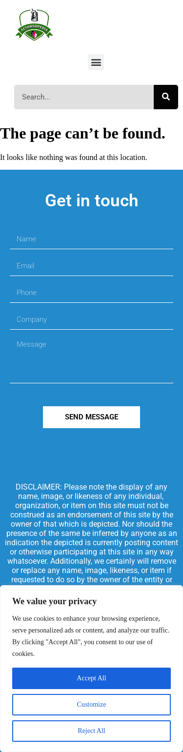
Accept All (91, 678)
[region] (91, 668)
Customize (91, 704)
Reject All (91, 730)
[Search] (166, 97)
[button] (96, 62)
